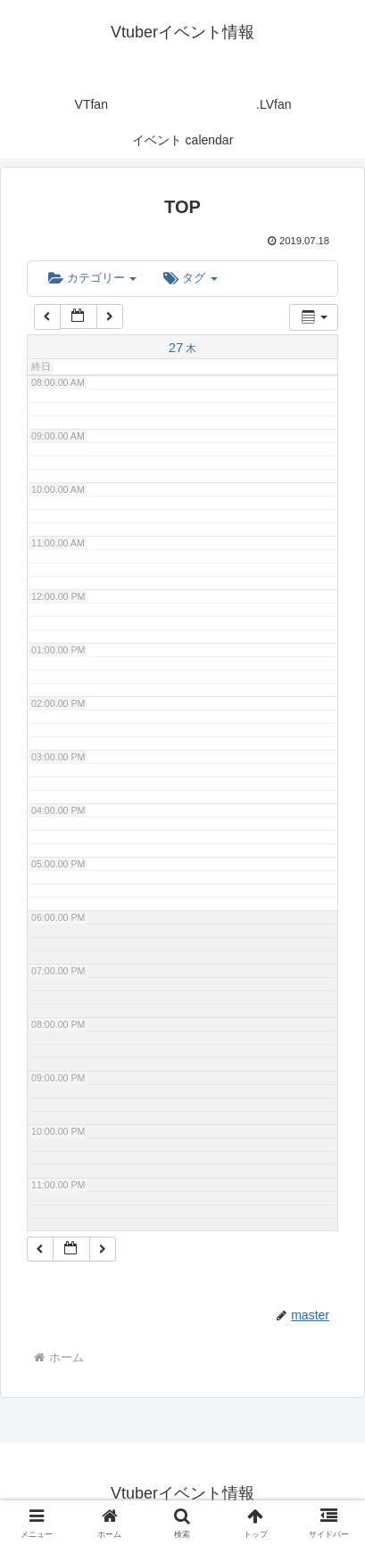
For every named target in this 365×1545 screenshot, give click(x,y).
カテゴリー (92, 277)
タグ (190, 277)
